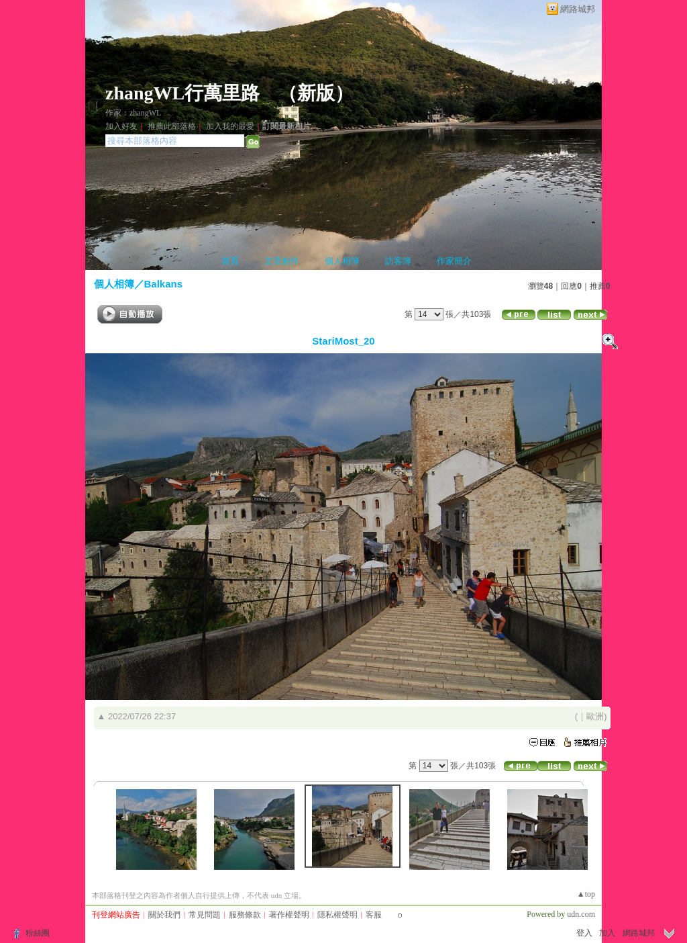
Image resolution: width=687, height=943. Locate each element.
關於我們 (164, 914)
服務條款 (245, 914)
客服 (374, 914)
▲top (586, 894)
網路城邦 (577, 9)
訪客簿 (398, 261)
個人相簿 (342, 261)
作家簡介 (454, 261)
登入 (584, 933)
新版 (316, 93)
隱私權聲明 (337, 914)
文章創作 (281, 261)
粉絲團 (37, 933)
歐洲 (595, 716)
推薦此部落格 (172, 126)
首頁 (230, 261)
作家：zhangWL (133, 113)
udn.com (581, 914)
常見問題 (205, 914)
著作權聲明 (289, 914)
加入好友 (121, 126)
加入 (607, 933)
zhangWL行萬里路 (182, 93)
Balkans (163, 283)
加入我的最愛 (230, 126)
